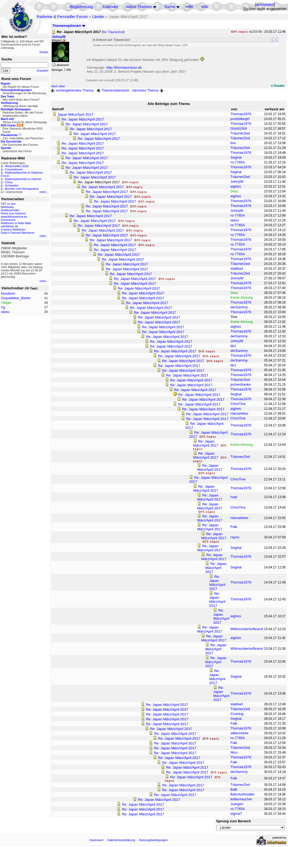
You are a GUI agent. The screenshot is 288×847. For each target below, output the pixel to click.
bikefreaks (7, 207)
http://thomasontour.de (124, 67)
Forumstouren (14, 169)
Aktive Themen (139, 7)
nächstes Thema (148, 90)
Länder (98, 16)
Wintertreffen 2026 (16, 166)
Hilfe (189, 7)
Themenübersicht (112, 90)
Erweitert (42, 70)
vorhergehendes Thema (72, 90)
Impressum (96, 840)
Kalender (110, 7)
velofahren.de (9, 226)
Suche (169, 7)
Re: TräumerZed (113, 32)
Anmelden (265, 4)
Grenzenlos (8, 219)
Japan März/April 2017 (75, 114)
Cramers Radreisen (13, 229)
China (9, 182)
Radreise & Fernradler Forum (62, 16)
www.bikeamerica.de (14, 216)
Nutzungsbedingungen (153, 840)
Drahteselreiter (10, 210)
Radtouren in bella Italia (16, 223)
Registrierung (81, 7)
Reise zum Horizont (13, 213)
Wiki (204, 7)
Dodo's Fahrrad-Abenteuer (18, 232)
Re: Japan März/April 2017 (83, 119)
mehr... (43, 192)
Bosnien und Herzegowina (21, 188)
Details (43, 52)
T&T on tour (8, 203)
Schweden (11, 185)
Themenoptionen (68, 26)
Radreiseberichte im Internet (23, 179)
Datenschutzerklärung (121, 840)
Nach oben (58, 86)
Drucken (278, 85)
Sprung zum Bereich (233, 821)
